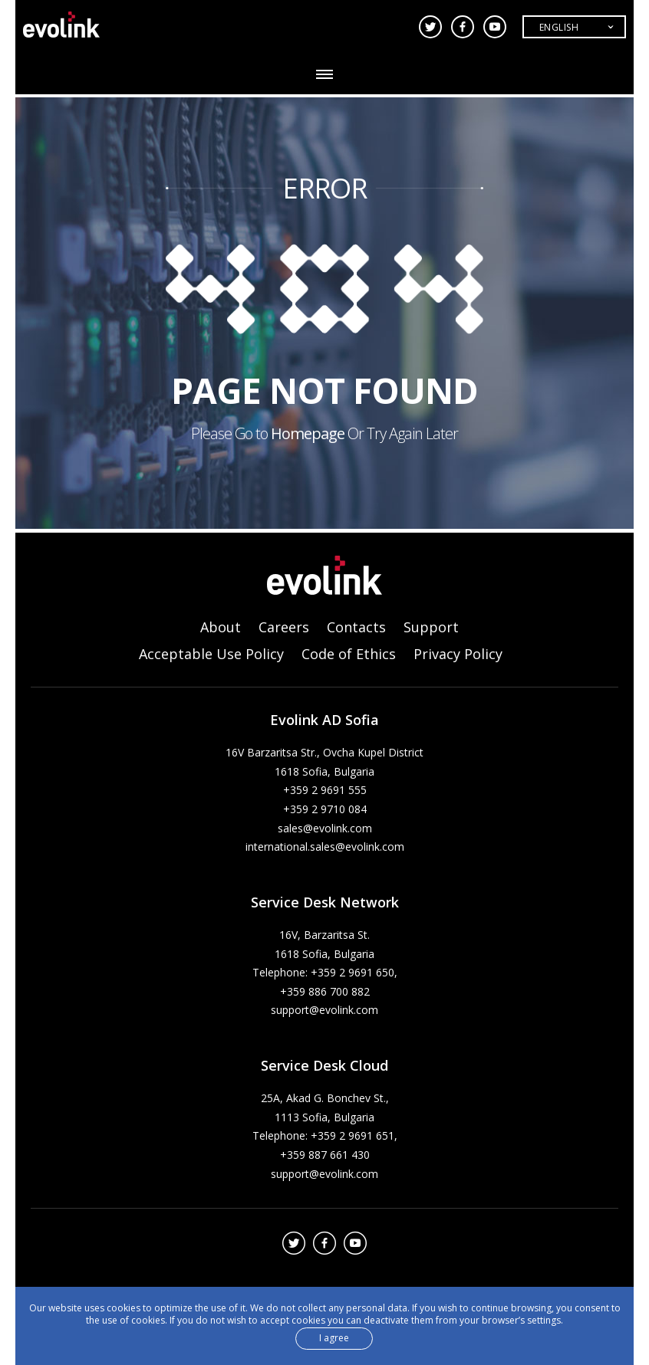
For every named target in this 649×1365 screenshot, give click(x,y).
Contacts (356, 627)
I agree (334, 1340)
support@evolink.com (324, 1009)
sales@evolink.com (325, 828)
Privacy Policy (457, 654)
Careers (284, 627)
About (220, 627)
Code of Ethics (348, 654)
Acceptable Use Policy (211, 654)
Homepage (307, 433)
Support (431, 627)
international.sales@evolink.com (324, 846)
